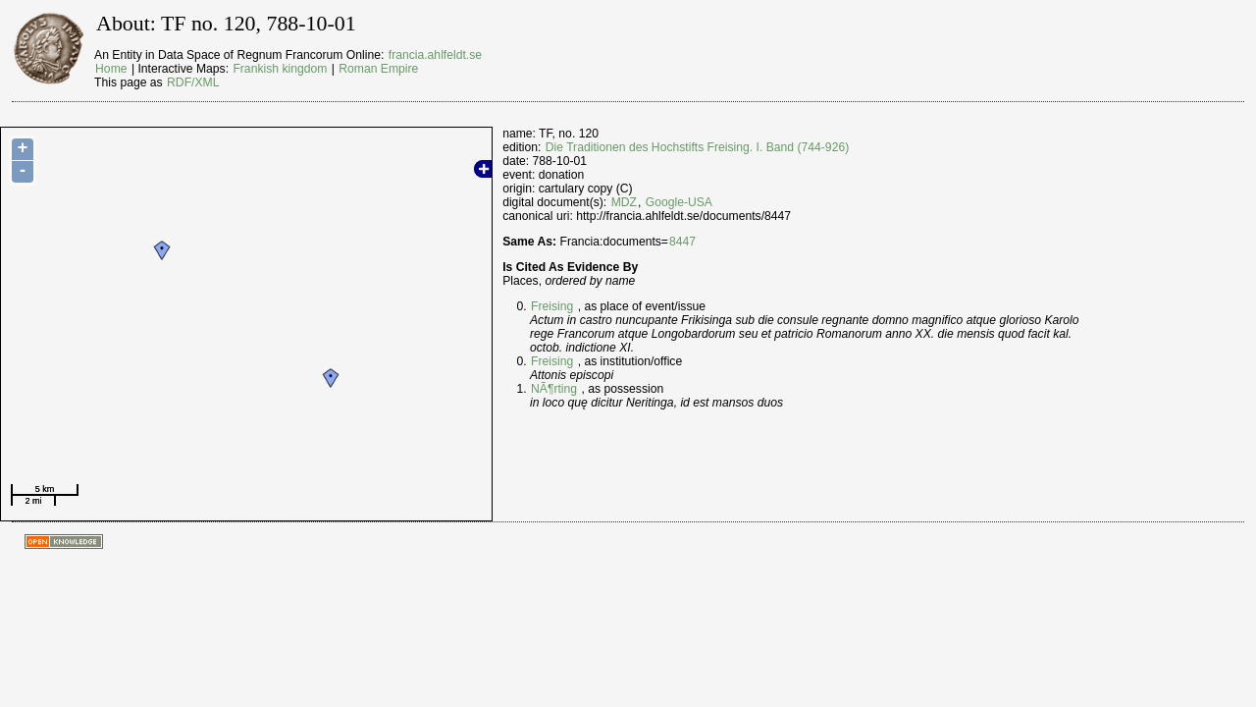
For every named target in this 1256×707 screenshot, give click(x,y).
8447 (682, 241)
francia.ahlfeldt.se (435, 55)
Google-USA (679, 202)
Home (111, 69)
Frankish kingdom (280, 69)
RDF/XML (193, 82)
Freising (552, 306)
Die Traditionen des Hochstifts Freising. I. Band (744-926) (697, 147)
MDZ (624, 202)
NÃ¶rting (554, 389)
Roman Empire (378, 69)
